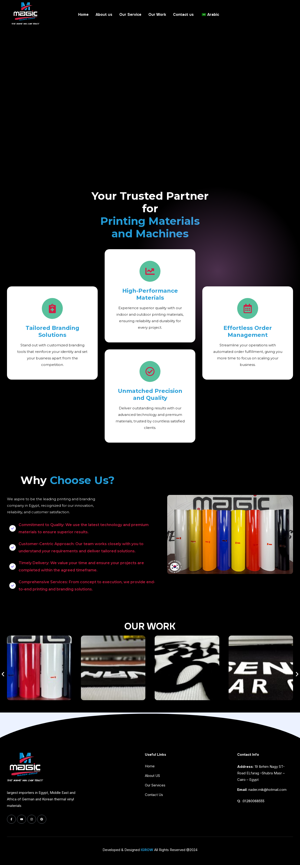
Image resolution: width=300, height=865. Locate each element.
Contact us (183, 14)
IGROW (147, 850)
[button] (3, 674)
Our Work (157, 14)
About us (104, 14)
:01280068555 (253, 801)
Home (83, 14)
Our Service (130, 14)
